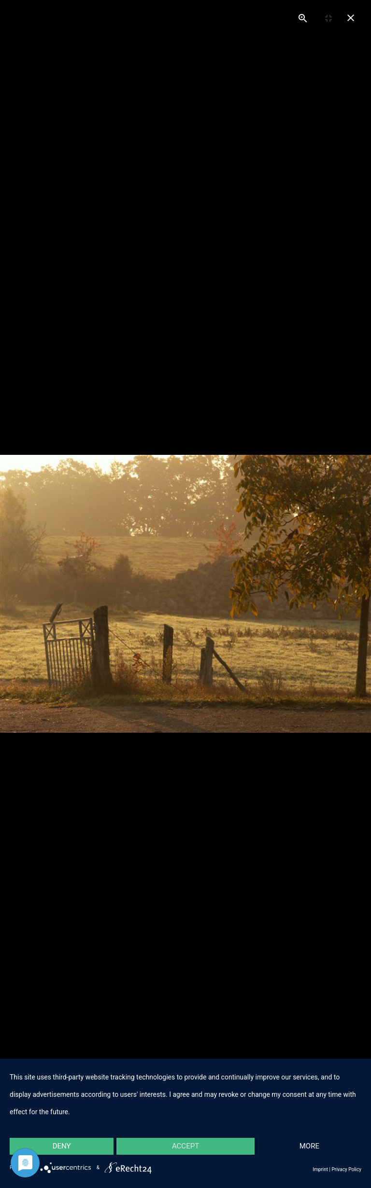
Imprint (320, 1169)
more (309, 1146)
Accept (185, 1146)
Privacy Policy (346, 1169)
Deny (62, 1146)
